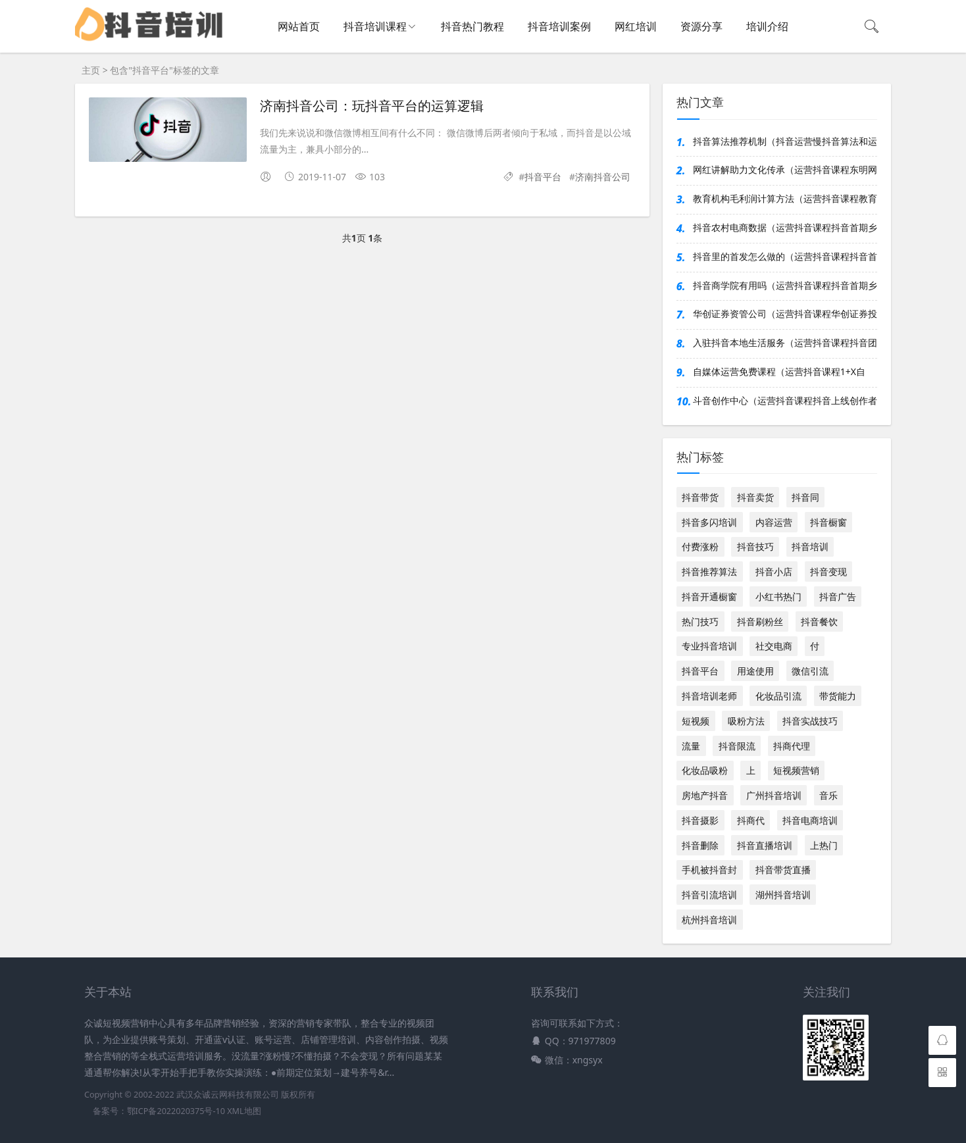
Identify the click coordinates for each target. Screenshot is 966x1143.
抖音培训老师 (709, 696)
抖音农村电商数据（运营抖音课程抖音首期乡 (785, 227)
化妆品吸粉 (705, 770)
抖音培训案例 (559, 26)
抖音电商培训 (810, 820)
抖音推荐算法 (709, 571)
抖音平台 (542, 176)
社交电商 (773, 646)
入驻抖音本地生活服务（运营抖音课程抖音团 (785, 342)
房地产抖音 (705, 795)
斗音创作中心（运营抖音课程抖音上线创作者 (785, 400)
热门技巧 (700, 621)
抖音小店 (773, 571)
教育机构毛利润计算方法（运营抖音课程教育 (785, 198)
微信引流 (810, 671)
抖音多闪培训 (709, 522)
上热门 (824, 845)
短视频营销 (796, 770)
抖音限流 (737, 746)
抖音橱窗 (828, 522)
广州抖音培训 (773, 795)
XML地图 (244, 1111)
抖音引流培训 (709, 894)
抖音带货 (700, 497)
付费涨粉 (700, 546)
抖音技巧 (755, 546)
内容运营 (773, 522)
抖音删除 (700, 845)
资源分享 (701, 26)
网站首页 (299, 26)
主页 (91, 70)
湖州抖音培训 (783, 894)
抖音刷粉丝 (760, 621)
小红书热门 (778, 596)
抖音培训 (810, 546)
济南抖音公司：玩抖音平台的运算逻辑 (372, 106)
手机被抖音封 (709, 869)
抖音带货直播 (783, 869)
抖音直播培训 (764, 845)
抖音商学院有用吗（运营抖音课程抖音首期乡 (785, 285)
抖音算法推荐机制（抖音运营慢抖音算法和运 (785, 141)
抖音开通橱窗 (709, 596)
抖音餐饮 (819, 621)
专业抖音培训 (709, 646)
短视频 (695, 721)
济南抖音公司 (602, 176)
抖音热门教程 (472, 26)
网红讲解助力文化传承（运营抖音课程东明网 (785, 169)
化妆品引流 (778, 696)
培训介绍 (767, 26)
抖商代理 (791, 746)
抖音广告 (837, 596)
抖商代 (751, 820)
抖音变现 (828, 571)
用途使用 (755, 671)
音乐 (828, 795)
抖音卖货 (755, 497)
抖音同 (805, 497)
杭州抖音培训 (709, 919)
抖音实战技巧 (810, 721)
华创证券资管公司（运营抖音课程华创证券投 (785, 313)
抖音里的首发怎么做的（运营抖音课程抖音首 (785, 256)
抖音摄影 (700, 820)
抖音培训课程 (375, 26)
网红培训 (636, 26)
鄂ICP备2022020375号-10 (176, 1111)
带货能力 (837, 696)
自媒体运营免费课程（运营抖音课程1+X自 (779, 371)
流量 (691, 746)
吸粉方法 (746, 721)
